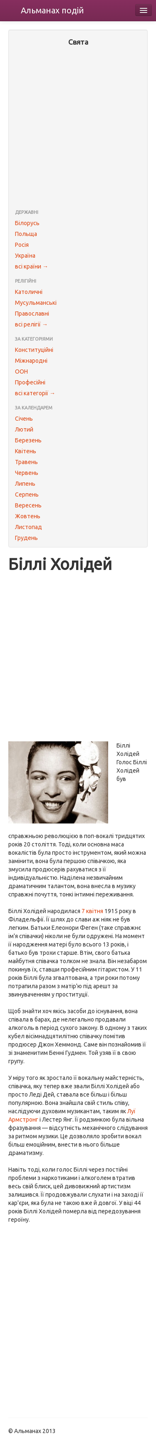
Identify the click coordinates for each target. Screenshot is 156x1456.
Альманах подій (52, 10)
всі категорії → (35, 393)
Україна (25, 255)
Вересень (28, 505)
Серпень (27, 494)
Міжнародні (31, 360)
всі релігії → (31, 324)
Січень (24, 418)
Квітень (25, 451)
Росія (22, 244)
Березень (28, 440)
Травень (26, 462)
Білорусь (27, 223)
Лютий (24, 429)
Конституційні (34, 349)
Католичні (28, 292)
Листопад (28, 527)
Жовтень (27, 516)
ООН (21, 371)
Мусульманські (36, 302)
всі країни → (31, 266)
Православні (32, 313)
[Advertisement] (78, 128)
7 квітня (92, 911)
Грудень (26, 538)
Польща (26, 234)
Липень (25, 483)
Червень (26, 472)
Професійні (30, 382)
